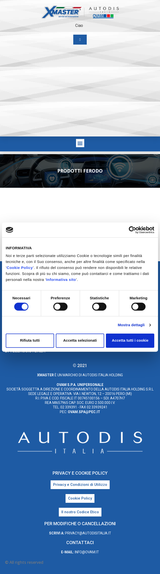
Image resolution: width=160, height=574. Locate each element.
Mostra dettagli (131, 325)
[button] (80, 143)
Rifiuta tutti (30, 340)
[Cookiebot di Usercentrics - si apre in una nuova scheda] (132, 230)
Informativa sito (61, 279)
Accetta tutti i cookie (130, 340)
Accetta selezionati (80, 340)
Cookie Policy (20, 267)
